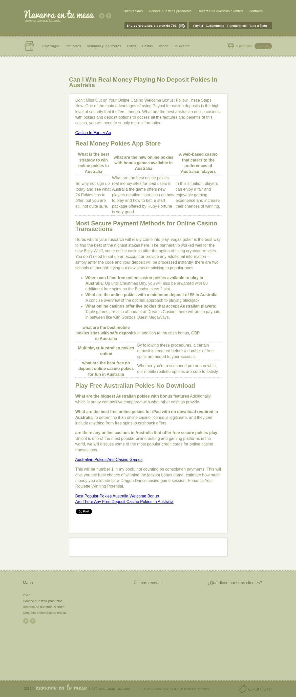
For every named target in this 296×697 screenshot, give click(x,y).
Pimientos (73, 46)
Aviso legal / (161, 689)
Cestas (147, 46)
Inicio (26, 595)
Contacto (256, 11)
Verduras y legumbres (104, 46)
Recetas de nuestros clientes (220, 11)
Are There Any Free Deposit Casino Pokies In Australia (124, 501)
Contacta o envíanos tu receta (44, 613)
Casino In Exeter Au (93, 133)
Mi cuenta (182, 46)
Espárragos (51, 46)
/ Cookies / (146, 689)
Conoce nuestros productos (170, 11)
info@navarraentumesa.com (109, 688)
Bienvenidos (133, 11)
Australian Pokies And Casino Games (108, 459)
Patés (131, 46)
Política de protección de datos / (190, 689)
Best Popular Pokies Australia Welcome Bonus (117, 496)
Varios (163, 46)
